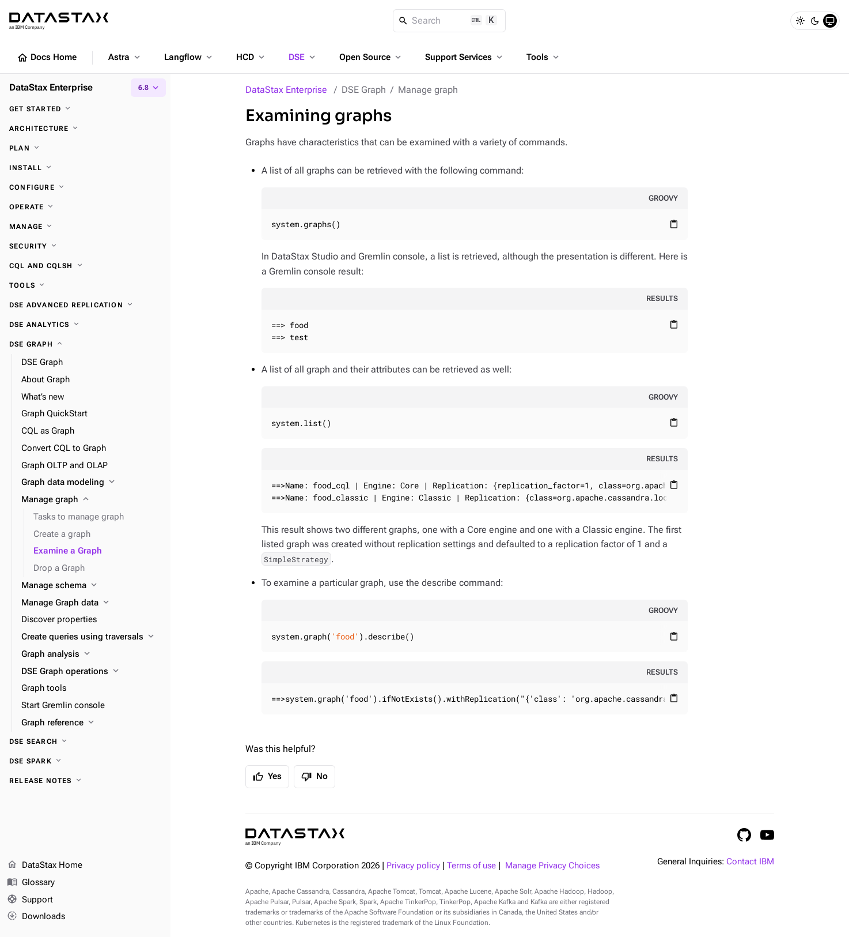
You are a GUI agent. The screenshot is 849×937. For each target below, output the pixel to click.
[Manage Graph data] (91, 603)
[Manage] (85, 226)
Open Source (371, 57)
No (314, 777)
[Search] (449, 20)
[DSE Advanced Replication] (85, 305)
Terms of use (471, 866)
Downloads (36, 916)
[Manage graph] (91, 500)
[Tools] (85, 285)
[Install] (85, 168)
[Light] (800, 21)
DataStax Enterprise (286, 89)
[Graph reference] (91, 723)
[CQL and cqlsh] (85, 266)
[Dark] (815, 21)
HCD (251, 57)
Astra (125, 57)
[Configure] (85, 187)
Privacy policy (413, 866)
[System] (830, 21)
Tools (543, 57)
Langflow (189, 57)
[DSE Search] (85, 741)
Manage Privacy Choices (552, 866)
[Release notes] (85, 781)
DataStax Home (44, 865)
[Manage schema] (91, 585)
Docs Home (47, 57)
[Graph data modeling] (91, 482)
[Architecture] (85, 128)
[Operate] (85, 207)
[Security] (85, 246)
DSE (303, 57)
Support (30, 900)
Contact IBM (750, 862)
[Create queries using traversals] (91, 637)
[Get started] (85, 109)
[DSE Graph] (85, 344)
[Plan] (85, 148)
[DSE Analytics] (85, 324)
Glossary (31, 882)
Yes (267, 777)
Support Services (465, 57)
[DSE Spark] (85, 761)
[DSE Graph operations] (91, 671)
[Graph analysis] (91, 654)
